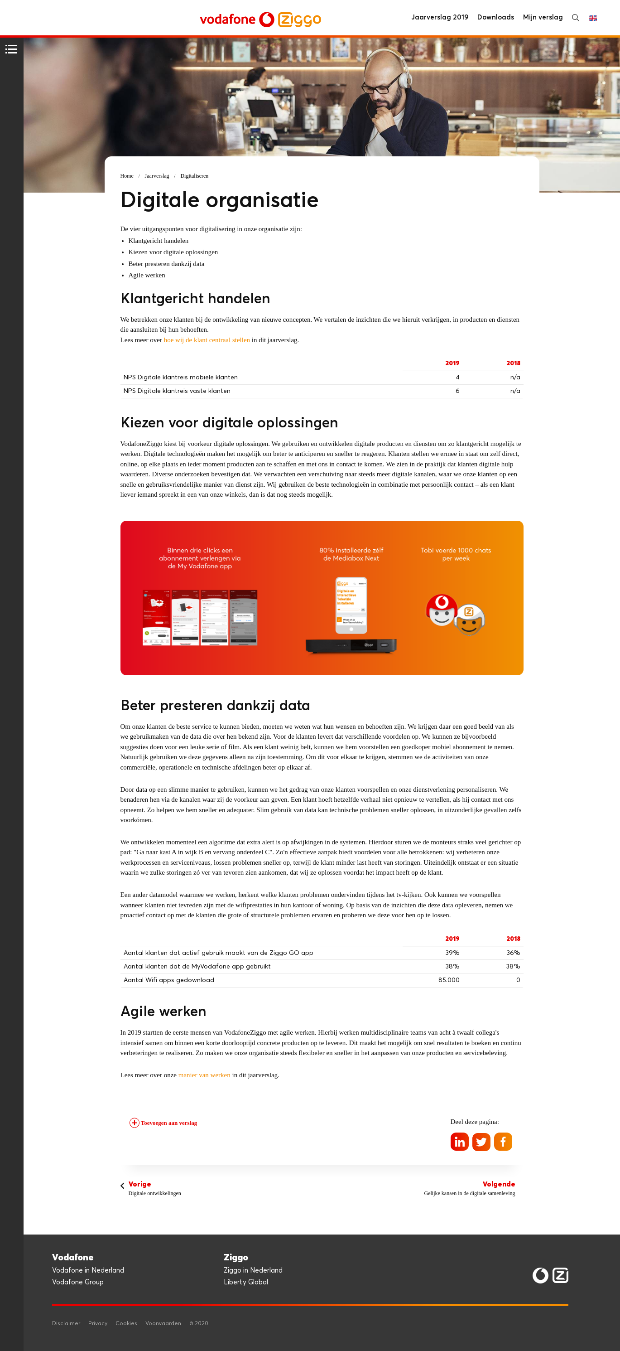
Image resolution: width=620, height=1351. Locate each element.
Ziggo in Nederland (253, 1270)
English (592, 18)
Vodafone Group (78, 1282)
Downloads (495, 17)
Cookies (126, 1324)
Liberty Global (246, 1282)
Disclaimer (66, 1324)
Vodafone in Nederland (88, 1270)
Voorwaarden (163, 1324)
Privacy (97, 1324)
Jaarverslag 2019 (439, 17)
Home (127, 176)
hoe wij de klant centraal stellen (207, 340)
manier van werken (204, 1075)
